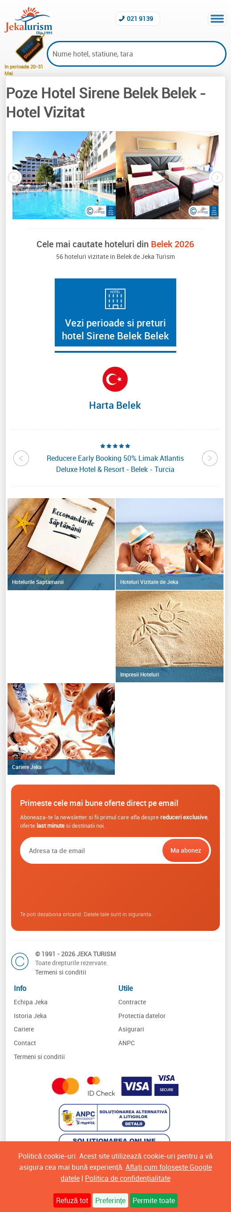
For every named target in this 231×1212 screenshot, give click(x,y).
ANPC (126, 1043)
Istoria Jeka (30, 1015)
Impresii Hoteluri (139, 674)
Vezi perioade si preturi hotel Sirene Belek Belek (115, 329)
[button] (64, 175)
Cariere (24, 1029)
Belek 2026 (172, 244)
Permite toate (154, 1200)
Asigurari (131, 1029)
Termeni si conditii (60, 972)
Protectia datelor (142, 1015)
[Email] (90, 850)
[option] (64, 175)
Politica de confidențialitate (127, 1178)
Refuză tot (72, 1200)
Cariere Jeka (27, 766)
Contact (25, 1043)
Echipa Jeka (31, 1002)
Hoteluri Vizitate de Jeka (149, 581)
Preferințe (110, 1200)
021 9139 (140, 18)
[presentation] (115, 887)
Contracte (132, 1002)
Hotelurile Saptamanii (38, 581)
